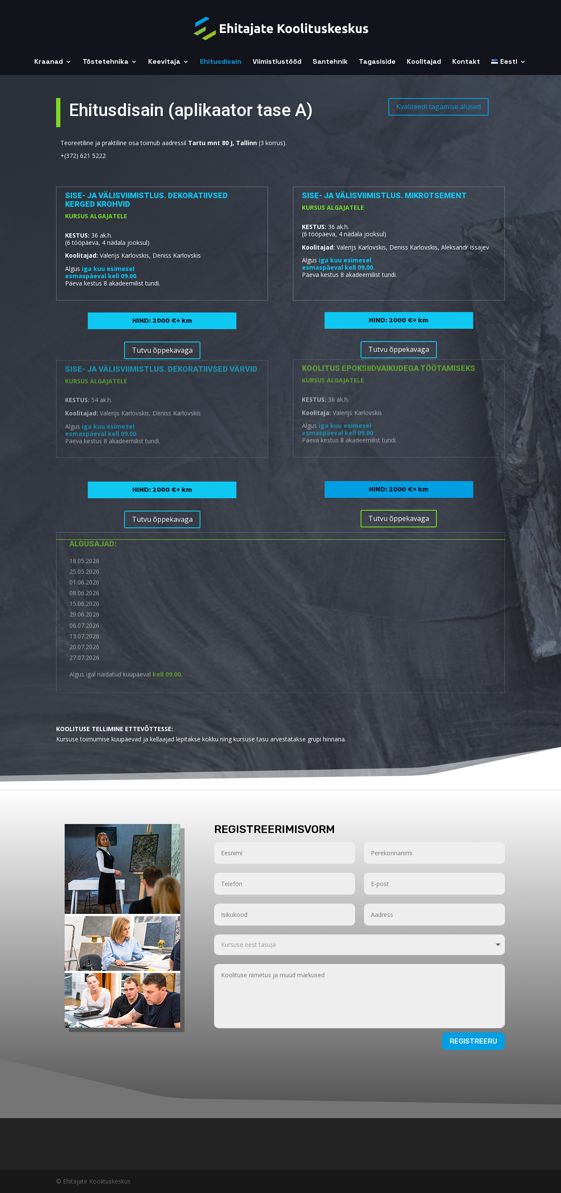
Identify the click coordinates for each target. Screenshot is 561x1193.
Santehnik (330, 62)
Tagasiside (377, 62)
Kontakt (466, 62)
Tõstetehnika (105, 62)
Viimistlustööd (277, 62)
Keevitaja (164, 62)
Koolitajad (424, 62)
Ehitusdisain (221, 62)
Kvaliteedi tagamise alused (438, 97)
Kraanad (48, 62)
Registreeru (473, 1041)
